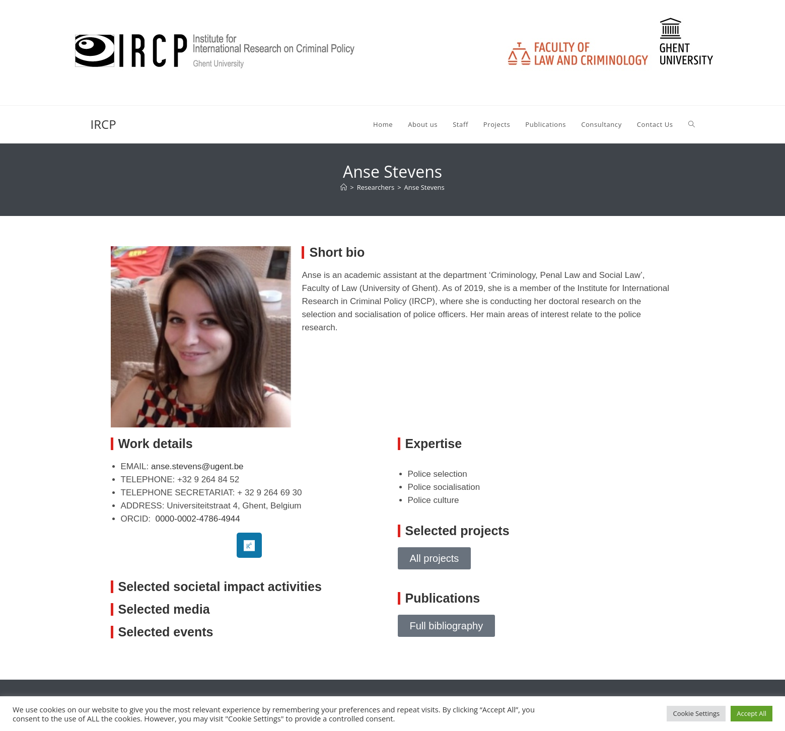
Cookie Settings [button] (696, 713)
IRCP (103, 124)
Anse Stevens (424, 187)
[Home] (343, 187)
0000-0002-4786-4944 (197, 519)
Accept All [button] (751, 713)
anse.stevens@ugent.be (197, 466)
